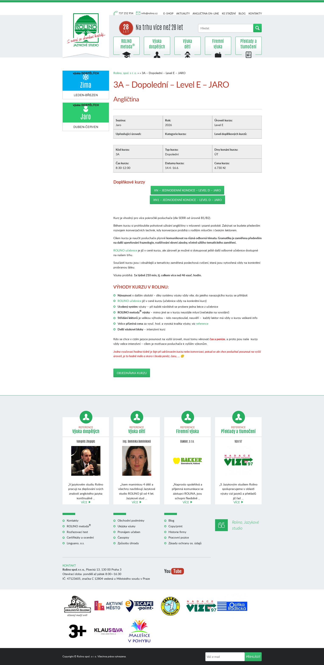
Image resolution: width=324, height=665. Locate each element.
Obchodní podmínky (131, 520)
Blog (242, 13)
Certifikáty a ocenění (80, 537)
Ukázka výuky (126, 526)
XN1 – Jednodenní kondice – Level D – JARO (187, 200)
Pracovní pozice (178, 537)
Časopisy (123, 537)
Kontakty (255, 13)
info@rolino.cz (149, 13)
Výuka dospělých (157, 44)
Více (84, 502)
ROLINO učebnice (125, 250)
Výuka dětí (187, 44)
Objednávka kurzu (132, 373)
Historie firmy (177, 532)
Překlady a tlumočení (248, 44)
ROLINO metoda (126, 44)
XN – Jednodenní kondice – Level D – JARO (187, 190)
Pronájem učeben (129, 532)
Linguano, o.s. (75, 543)
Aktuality (183, 13)
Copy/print (175, 526)
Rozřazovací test (77, 532)
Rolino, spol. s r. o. (125, 73)
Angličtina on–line (206, 13)
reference (202, 323)
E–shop (168, 13)
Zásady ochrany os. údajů (185, 543)
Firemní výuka (218, 44)
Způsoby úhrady (128, 543)
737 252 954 (126, 13)
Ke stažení (229, 13)
